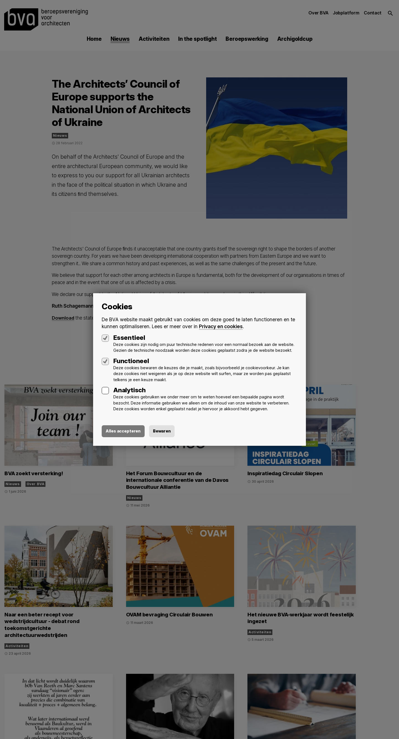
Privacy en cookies (221, 326)
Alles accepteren (125, 431)
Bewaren (167, 431)
